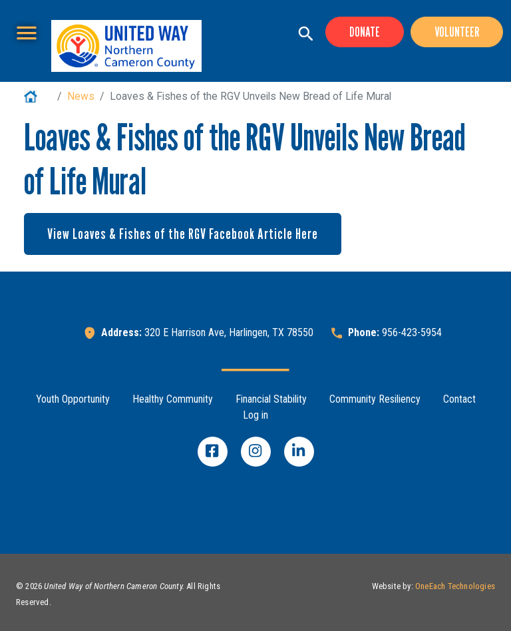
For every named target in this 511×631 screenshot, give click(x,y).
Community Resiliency (375, 399)
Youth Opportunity (73, 399)
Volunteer (456, 32)
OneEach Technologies (455, 586)
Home (38, 96)
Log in (255, 415)
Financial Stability (271, 399)
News (80, 96)
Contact (459, 399)
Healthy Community (172, 399)
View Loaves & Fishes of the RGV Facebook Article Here (182, 233)
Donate (364, 32)
